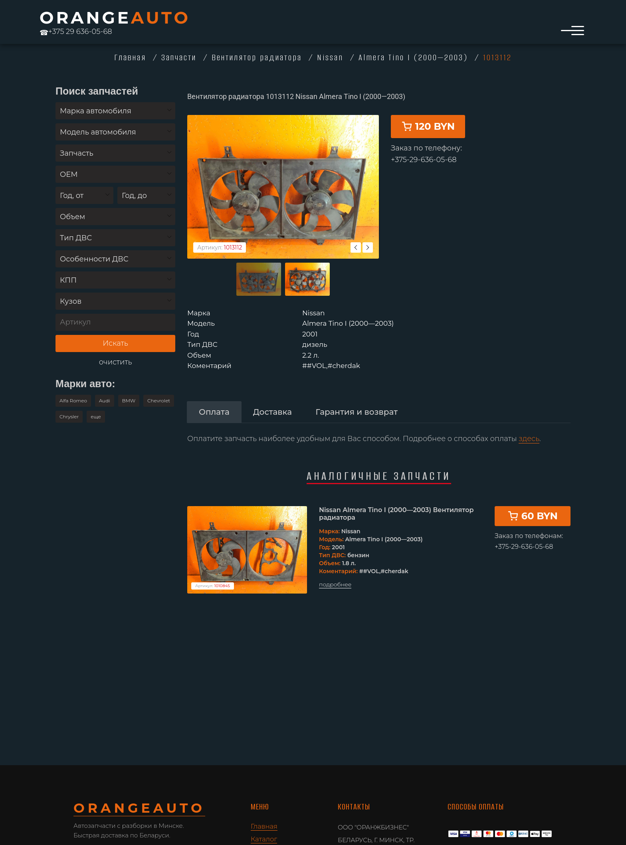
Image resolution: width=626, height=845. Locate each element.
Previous (356, 237)
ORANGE (115, 17)
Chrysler (69, 417)
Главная (264, 826)
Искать (115, 343)
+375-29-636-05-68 (424, 177)
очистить (115, 362)
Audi (104, 401)
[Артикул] (115, 322)
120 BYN (428, 143)
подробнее (335, 574)
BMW (129, 401)
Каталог (264, 839)
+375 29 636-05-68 (76, 31)
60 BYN (532, 505)
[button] (96, 417)
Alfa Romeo (73, 401)
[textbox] (115, 111)
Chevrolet (158, 401)
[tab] (214, 402)
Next (368, 237)
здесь (529, 428)
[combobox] (115, 110)
